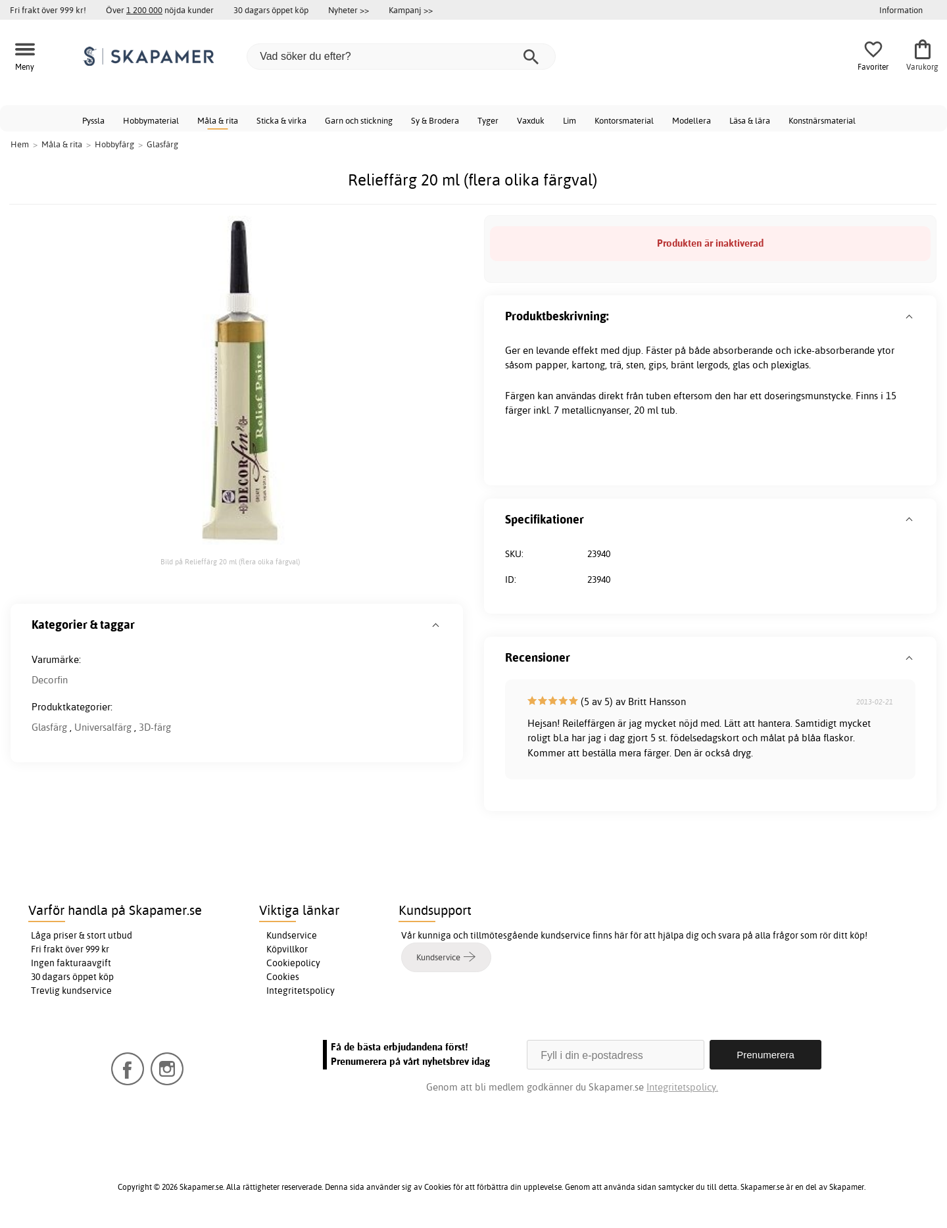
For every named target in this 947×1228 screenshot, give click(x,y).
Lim (569, 120)
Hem (20, 144)
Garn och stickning (359, 120)
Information (901, 10)
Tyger (487, 120)
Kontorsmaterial (624, 120)
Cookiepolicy (293, 963)
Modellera (691, 120)
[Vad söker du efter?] (401, 56)
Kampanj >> (411, 10)
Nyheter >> (348, 10)
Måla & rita (217, 120)
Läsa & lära (749, 120)
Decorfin (50, 680)
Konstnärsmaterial (822, 120)
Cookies (282, 977)
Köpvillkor (287, 949)
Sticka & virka (281, 120)
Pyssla (93, 120)
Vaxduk (531, 120)
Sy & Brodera (435, 120)
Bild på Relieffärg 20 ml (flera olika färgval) (230, 561)
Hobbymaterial (151, 120)
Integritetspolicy (300, 990)
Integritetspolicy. (682, 1087)
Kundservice (291, 935)
